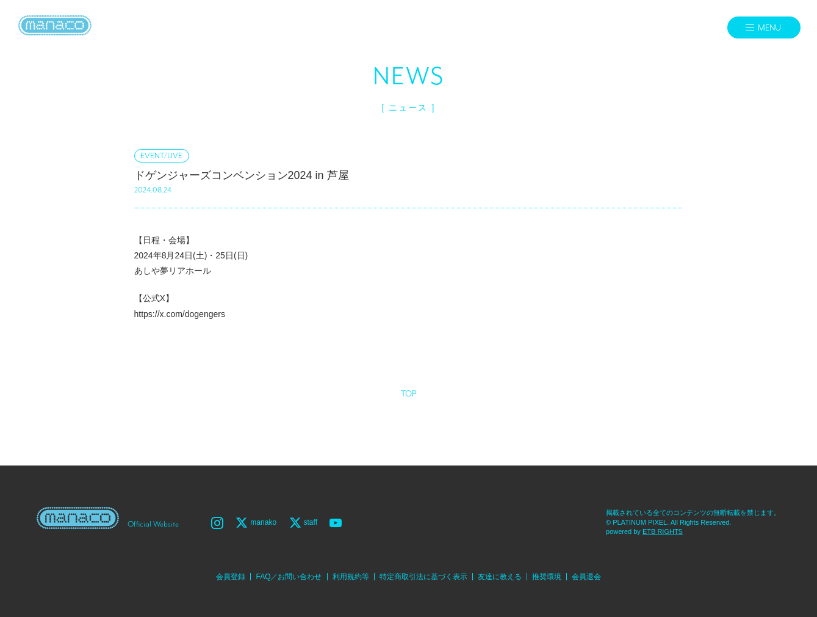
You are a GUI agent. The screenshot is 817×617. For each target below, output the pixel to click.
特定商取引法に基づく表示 (423, 576)
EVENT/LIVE (161, 156)
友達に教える (500, 576)
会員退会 (586, 576)
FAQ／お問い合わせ (289, 576)
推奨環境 (546, 576)
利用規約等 (351, 576)
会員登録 (230, 576)
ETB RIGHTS (662, 531)
